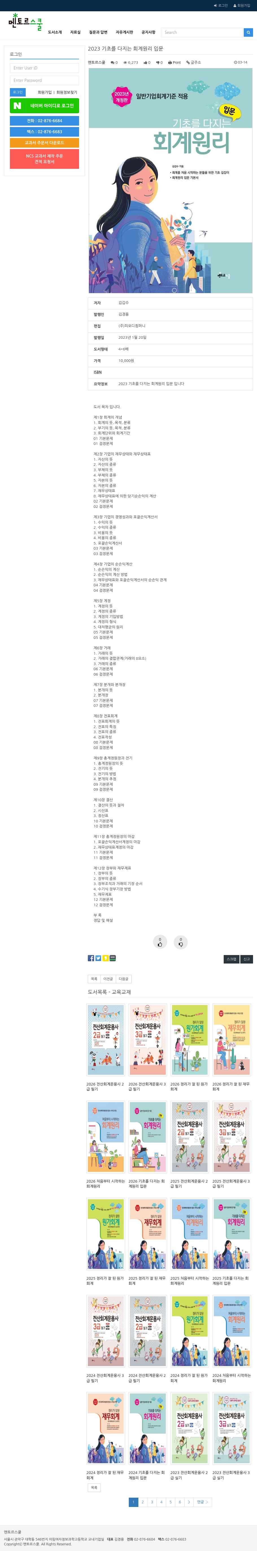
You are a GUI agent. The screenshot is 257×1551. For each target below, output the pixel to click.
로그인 (223, 5)
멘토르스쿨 (96, 62)
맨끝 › (202, 1502)
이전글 (108, 979)
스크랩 (231, 959)
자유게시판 (124, 32)
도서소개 (55, 32)
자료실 (75, 32)
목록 (94, 979)
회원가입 (244, 5)
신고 (246, 959)
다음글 (123, 979)
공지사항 (148, 32)
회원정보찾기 (66, 92)
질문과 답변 (98, 32)
